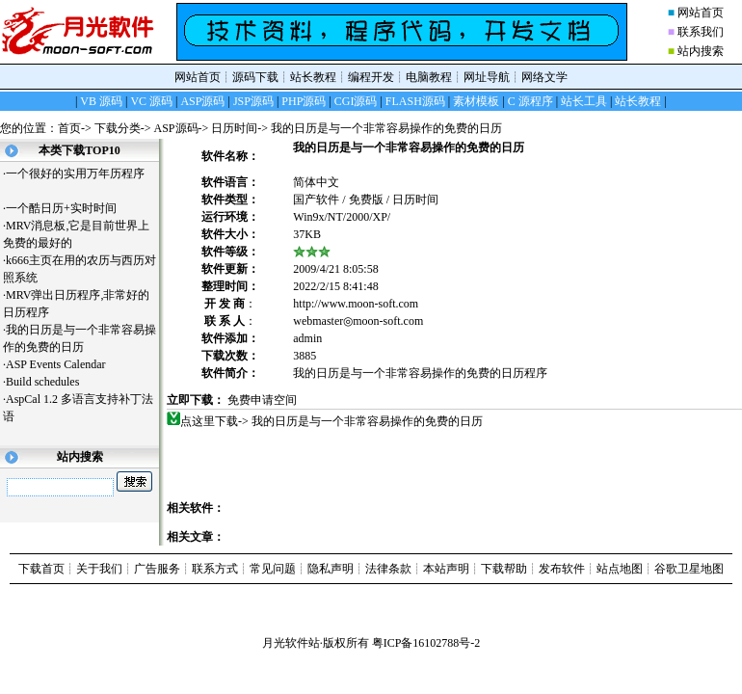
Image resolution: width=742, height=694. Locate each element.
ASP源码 (176, 128)
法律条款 (388, 568)
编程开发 (371, 77)
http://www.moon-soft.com (355, 303)
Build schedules (49, 381)
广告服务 (157, 568)
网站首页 (700, 12)
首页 (69, 128)
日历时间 (234, 128)
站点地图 (619, 568)
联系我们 (700, 32)
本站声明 (446, 568)
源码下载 (255, 77)
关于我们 (99, 568)
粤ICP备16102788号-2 (426, 643)
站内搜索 (700, 51)
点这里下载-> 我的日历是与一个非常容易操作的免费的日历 (332, 421)
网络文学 (544, 77)
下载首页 (41, 568)
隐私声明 (330, 568)
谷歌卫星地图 (689, 568)
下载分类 (117, 128)
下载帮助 (504, 568)
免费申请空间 (262, 400)
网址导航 (487, 77)
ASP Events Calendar (63, 364)
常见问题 (273, 568)
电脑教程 (429, 77)
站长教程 (313, 77)
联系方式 (215, 568)
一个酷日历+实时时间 (68, 208)
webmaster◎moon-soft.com (358, 321)
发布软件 (562, 568)
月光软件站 (291, 643)
